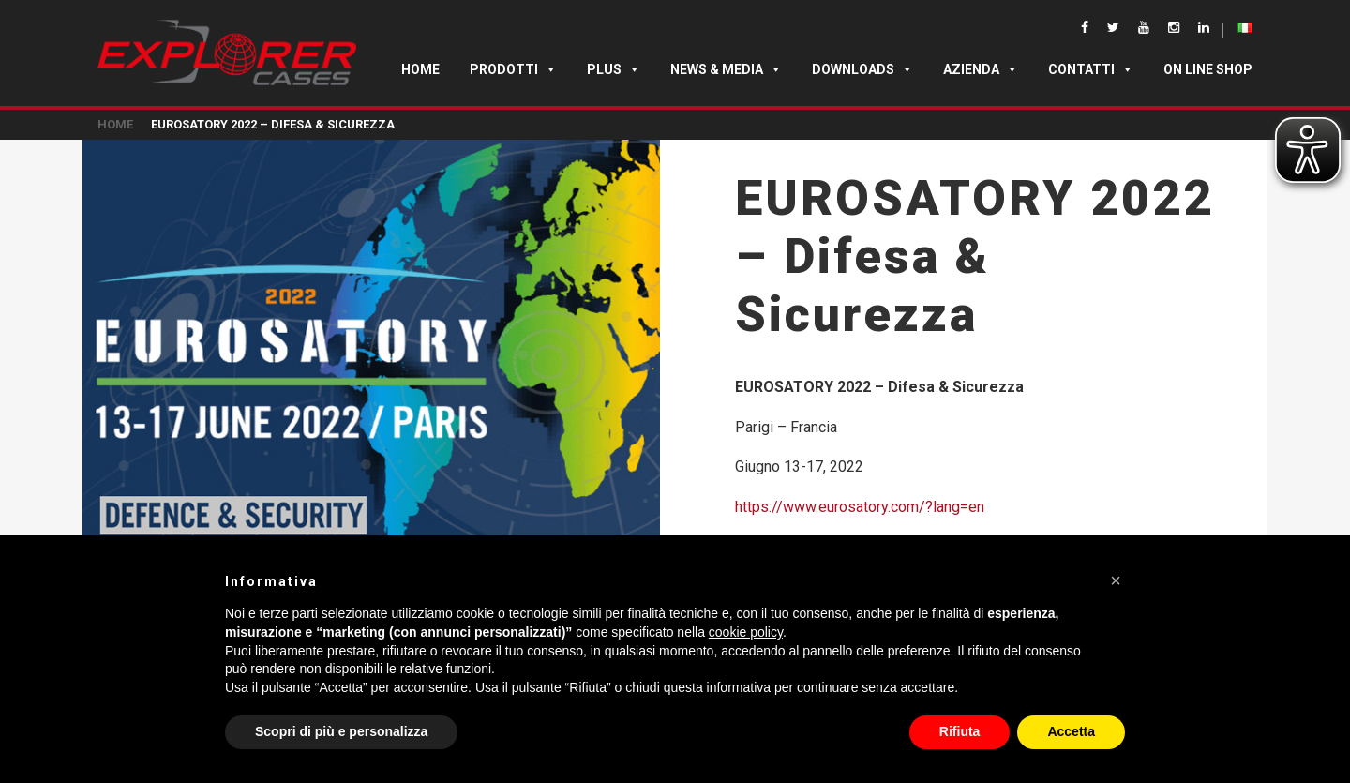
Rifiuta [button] (960, 731)
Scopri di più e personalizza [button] (341, 731)
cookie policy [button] (746, 632)
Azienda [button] (980, 69)
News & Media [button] (726, 69)
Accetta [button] (1071, 731)
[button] (1116, 580)
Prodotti (513, 69)
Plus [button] (613, 69)
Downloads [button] (862, 69)
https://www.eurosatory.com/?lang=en (859, 507)
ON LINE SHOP (1207, 69)
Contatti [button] (1090, 69)
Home (420, 69)
